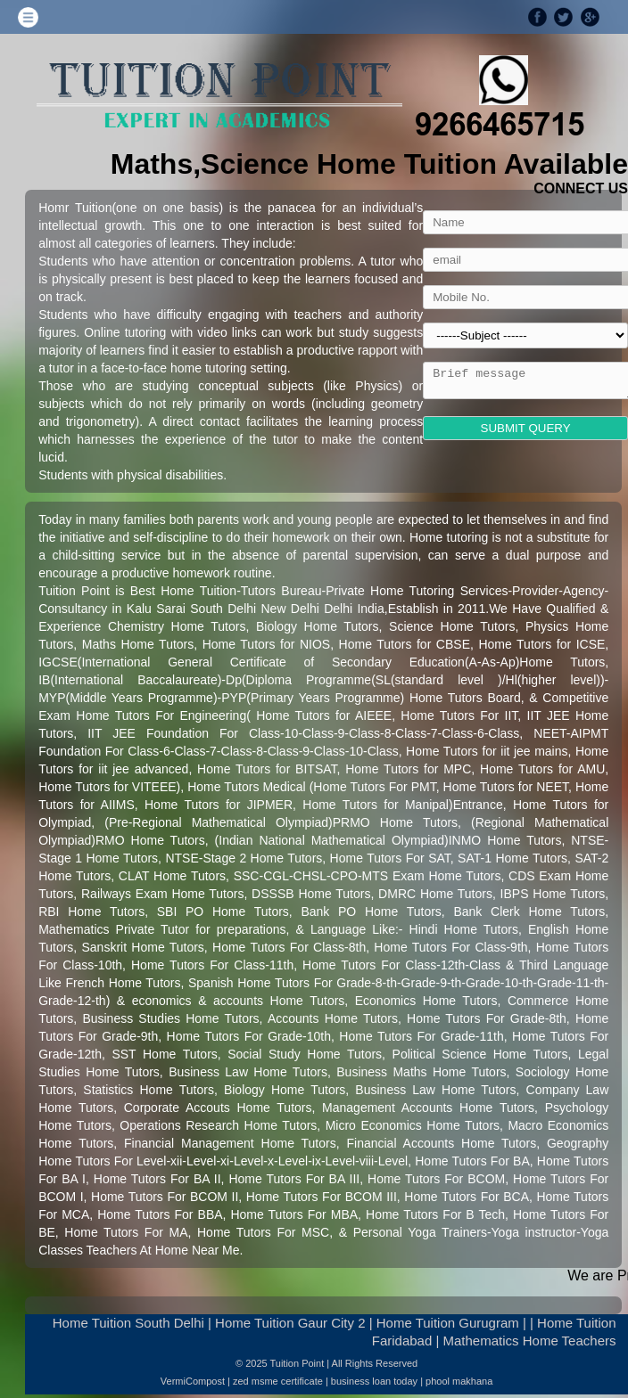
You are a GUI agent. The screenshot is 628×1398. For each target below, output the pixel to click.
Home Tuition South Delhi (128, 1322)
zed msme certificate (278, 1381)
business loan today (374, 1381)
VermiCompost (193, 1381)
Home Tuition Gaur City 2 (290, 1322)
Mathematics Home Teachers (529, 1340)
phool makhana (459, 1381)
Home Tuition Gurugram (447, 1322)
